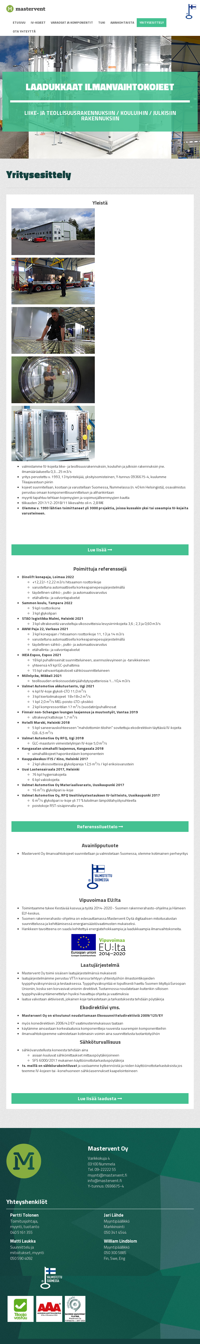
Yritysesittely (151, 22)
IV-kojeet (38, 22)
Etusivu (19, 22)
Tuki (101, 22)
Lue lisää (100, 549)
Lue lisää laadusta (100, 1098)
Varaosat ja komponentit (72, 22)
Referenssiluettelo (100, 826)
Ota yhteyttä (24, 31)
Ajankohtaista (122, 22)
